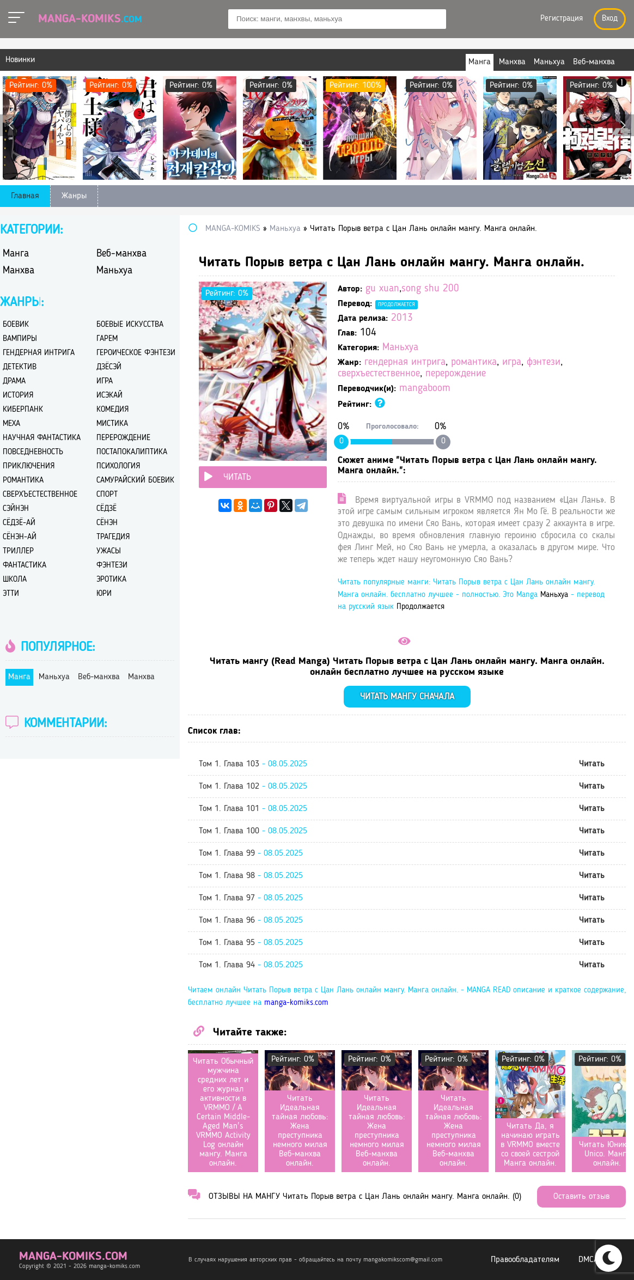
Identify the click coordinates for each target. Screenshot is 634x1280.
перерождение (455, 374)
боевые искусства (129, 325)
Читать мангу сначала (407, 697)
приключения (28, 466)
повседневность (33, 452)
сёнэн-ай (19, 537)
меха (11, 424)
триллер (18, 551)
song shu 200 (430, 289)
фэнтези (543, 362)
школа (15, 580)
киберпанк (23, 410)
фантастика (24, 566)
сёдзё (106, 509)
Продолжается (396, 304)
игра (511, 362)
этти (11, 594)
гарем (107, 339)
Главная (25, 196)
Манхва (18, 271)
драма (14, 381)
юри (104, 594)
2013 (402, 318)
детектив (19, 367)
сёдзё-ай (19, 523)
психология (118, 466)
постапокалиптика (131, 452)
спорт (107, 495)
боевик (16, 325)
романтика (474, 362)
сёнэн (107, 523)
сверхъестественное (379, 374)
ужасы (108, 551)
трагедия (113, 537)
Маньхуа (400, 348)
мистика (112, 424)
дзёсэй (108, 367)
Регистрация (561, 19)
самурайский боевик (135, 481)
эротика (111, 580)
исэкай (109, 396)
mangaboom (424, 388)
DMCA (588, 1259)
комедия (112, 410)
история (18, 396)
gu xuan (382, 289)
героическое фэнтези (135, 353)
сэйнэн (16, 509)
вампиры (20, 339)
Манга (16, 254)
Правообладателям (525, 1259)
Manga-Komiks (90, 19)
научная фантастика (42, 438)
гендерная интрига (405, 362)
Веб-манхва (121, 254)
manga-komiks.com (296, 1003)
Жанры (74, 196)
